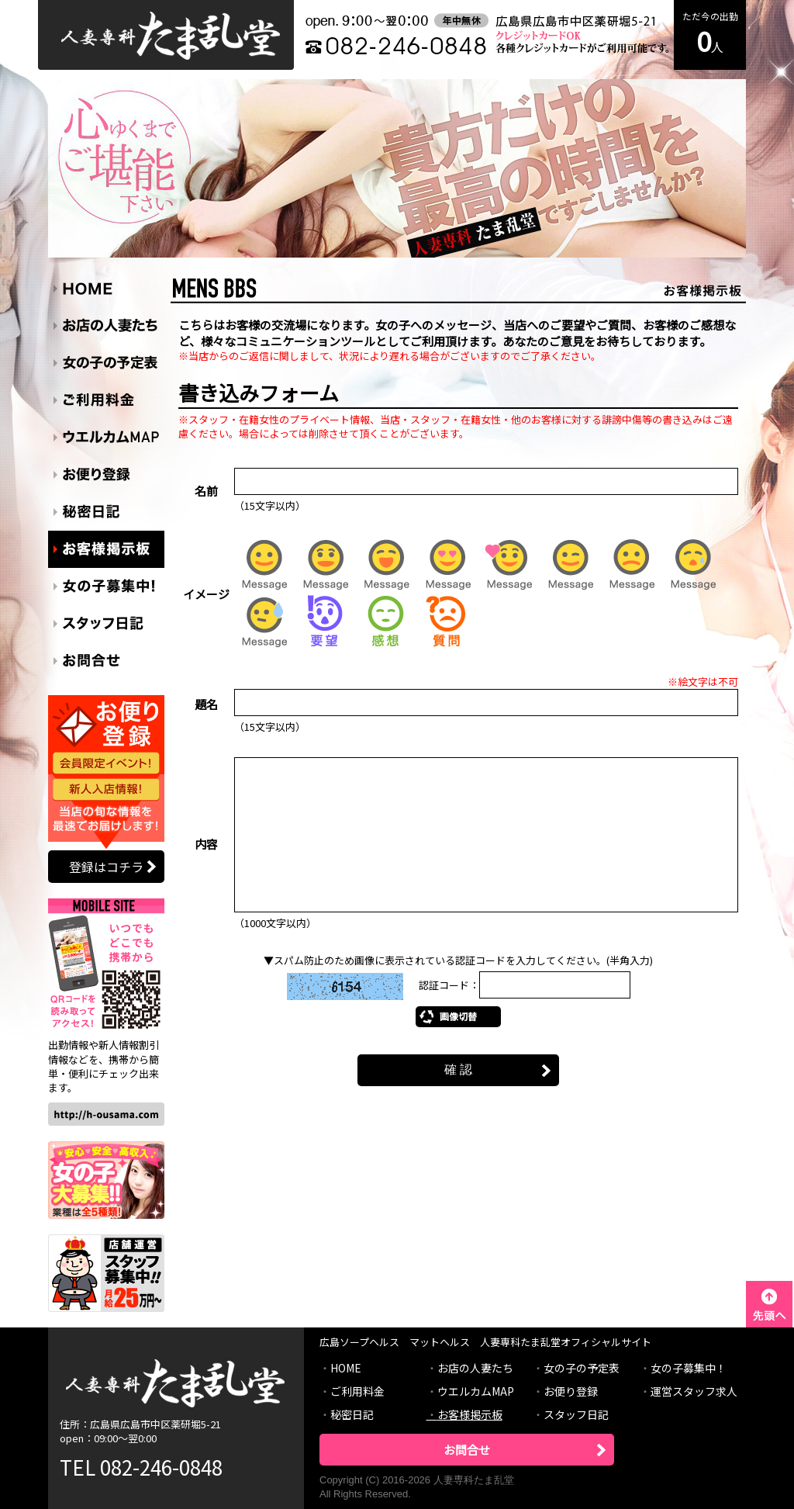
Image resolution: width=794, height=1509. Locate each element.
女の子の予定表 (582, 1368)
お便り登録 (571, 1391)
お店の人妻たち (475, 1368)
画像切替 (458, 1016)
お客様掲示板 (469, 1414)
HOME (345, 1368)
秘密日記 (352, 1414)
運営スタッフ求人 (694, 1391)
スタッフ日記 (576, 1414)
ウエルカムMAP (475, 1391)
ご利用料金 (357, 1391)
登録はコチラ (106, 866)
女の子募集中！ (689, 1368)
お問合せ (467, 1450)
